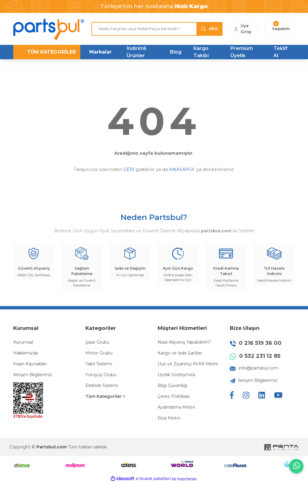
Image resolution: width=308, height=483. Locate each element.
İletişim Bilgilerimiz (32, 374)
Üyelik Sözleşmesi (176, 374)
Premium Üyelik (241, 51)
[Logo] (48, 29)
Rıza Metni (169, 418)
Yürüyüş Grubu (100, 374)
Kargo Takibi (201, 51)
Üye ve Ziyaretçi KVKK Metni (188, 364)
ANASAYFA (181, 169)
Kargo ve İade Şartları (180, 353)
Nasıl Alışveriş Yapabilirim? (184, 342)
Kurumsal (23, 342)
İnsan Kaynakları (30, 364)
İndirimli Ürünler (136, 51)
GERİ (128, 169)
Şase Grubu (97, 342)
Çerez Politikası (173, 396)
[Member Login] (243, 29)
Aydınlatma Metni (176, 407)
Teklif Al (280, 51)
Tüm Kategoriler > (105, 396)
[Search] (157, 29)
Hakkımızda (25, 353)
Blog (175, 52)
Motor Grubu (98, 353)
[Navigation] (46, 52)
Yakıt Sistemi (98, 364)
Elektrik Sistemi (101, 385)
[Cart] (279, 29)
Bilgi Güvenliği (172, 385)
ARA (213, 28)
